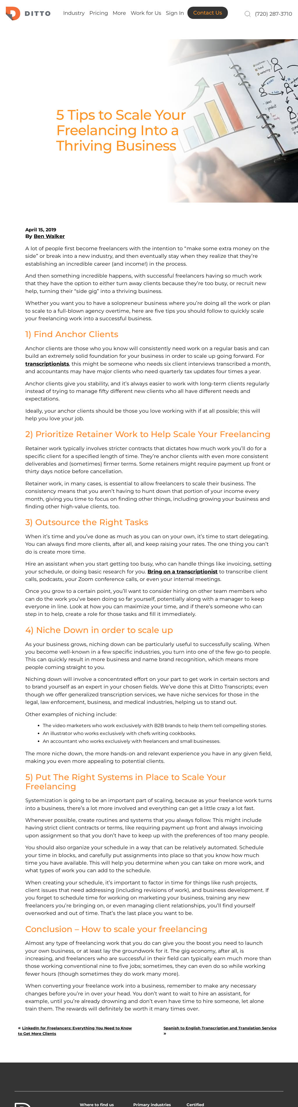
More (119, 13)
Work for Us (146, 13)
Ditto (28, 13)
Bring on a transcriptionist (183, 571)
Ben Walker (49, 236)
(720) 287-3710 (273, 14)
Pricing (98, 13)
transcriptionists (47, 364)
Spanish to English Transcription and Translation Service (220, 1028)
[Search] (247, 14)
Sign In (175, 13)
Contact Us (207, 13)
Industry (74, 13)
